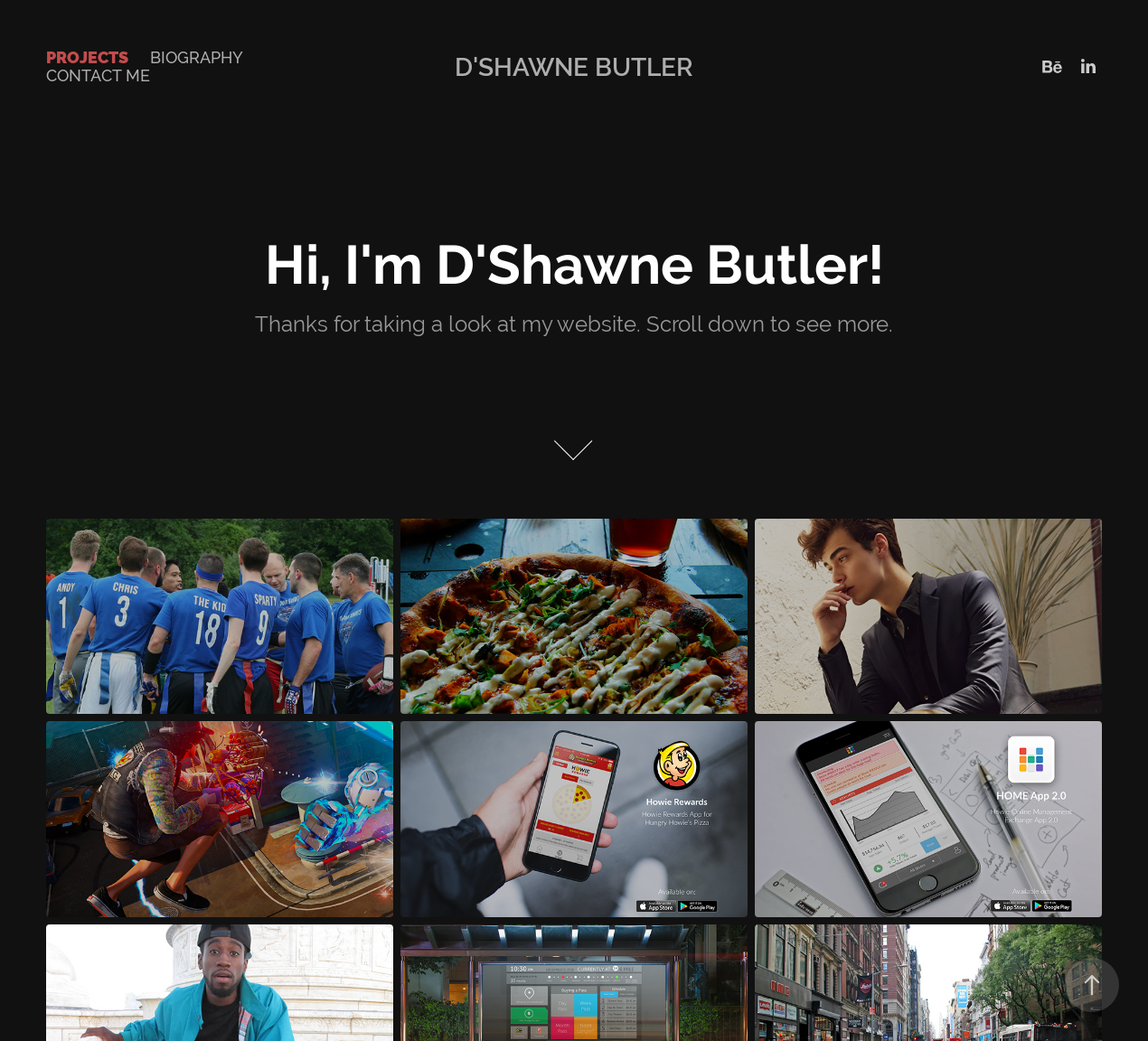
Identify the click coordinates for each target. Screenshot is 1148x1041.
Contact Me (98, 75)
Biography (196, 57)
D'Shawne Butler (574, 66)
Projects (87, 57)
